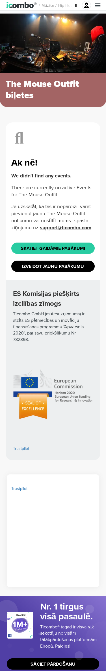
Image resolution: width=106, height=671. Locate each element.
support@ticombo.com (65, 337)
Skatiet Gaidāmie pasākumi (53, 358)
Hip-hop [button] (68, 5)
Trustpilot (19, 593)
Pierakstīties (86, 5)
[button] (23, 5)
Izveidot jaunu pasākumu (53, 376)
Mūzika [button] (50, 5)
